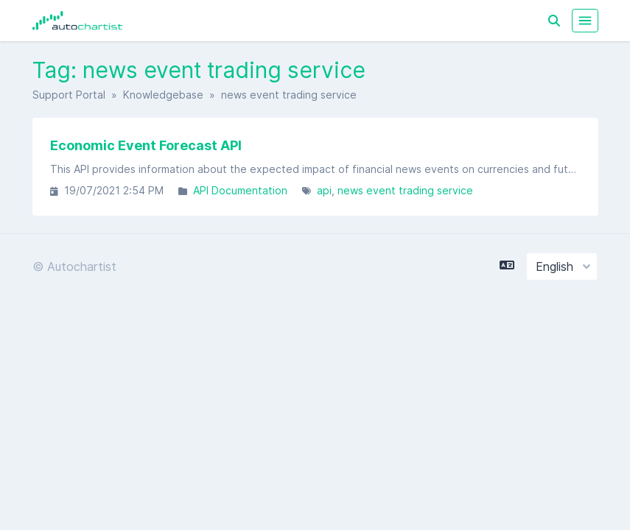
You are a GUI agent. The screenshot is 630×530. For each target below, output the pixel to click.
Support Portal (68, 94)
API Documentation (240, 190)
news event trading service (405, 190)
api (324, 190)
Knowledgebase (163, 94)
